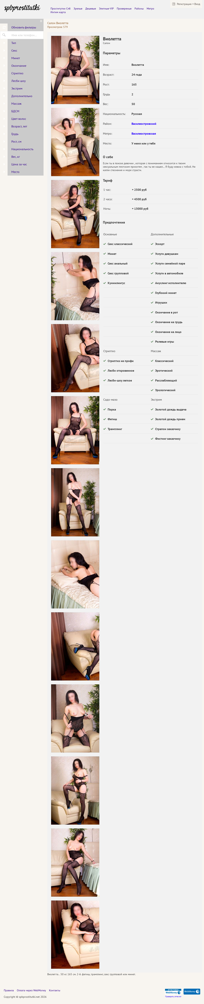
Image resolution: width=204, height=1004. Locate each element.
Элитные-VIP (106, 8)
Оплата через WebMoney (31, 990)
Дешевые (90, 8)
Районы (139, 8)
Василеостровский (144, 124)
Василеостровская (144, 133)
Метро (150, 8)
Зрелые (78, 8)
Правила (9, 990)
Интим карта (58, 12)
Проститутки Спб (61, 8)
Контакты (54, 990)
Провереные (124, 8)
